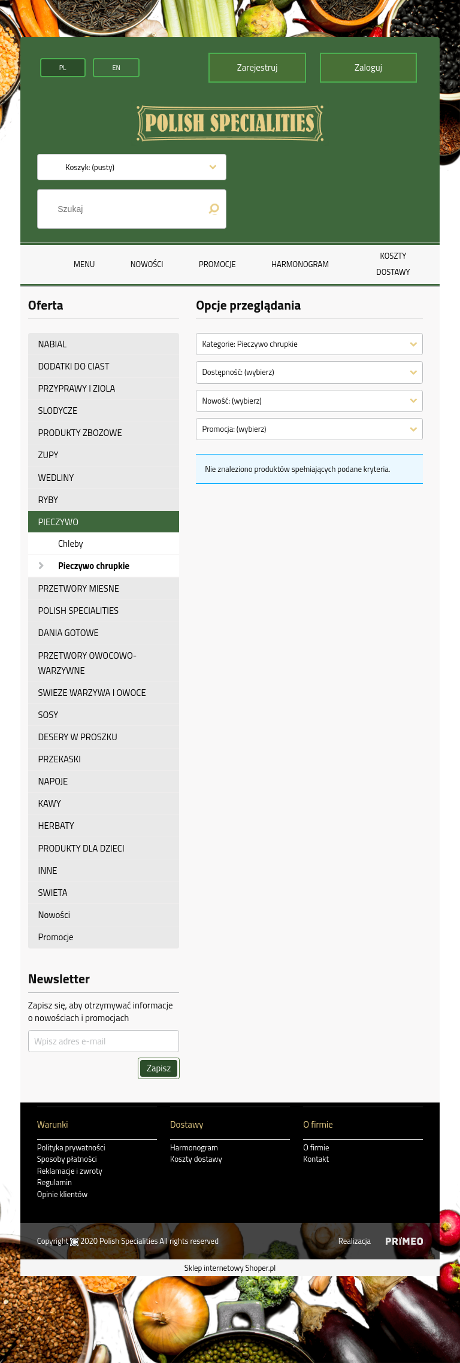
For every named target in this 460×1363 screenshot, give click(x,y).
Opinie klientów (62, 1194)
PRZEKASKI (59, 759)
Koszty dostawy (196, 1159)
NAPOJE (53, 781)
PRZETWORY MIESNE (79, 588)
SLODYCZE (58, 410)
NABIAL (52, 344)
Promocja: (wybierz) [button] (234, 429)
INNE (48, 870)
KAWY (49, 803)
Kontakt (316, 1159)
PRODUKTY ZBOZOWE (80, 433)
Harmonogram (194, 1147)
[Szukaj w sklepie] (125, 209)
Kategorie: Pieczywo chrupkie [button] (249, 344)
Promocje (56, 937)
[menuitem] (84, 264)
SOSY (48, 715)
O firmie (316, 1147)
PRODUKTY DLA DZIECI (81, 848)
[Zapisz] (158, 1068)
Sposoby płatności (67, 1159)
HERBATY (56, 825)
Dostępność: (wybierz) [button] (238, 372)
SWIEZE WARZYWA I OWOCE (92, 692)
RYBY (48, 500)
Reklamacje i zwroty (69, 1171)
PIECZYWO (58, 522)
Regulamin (54, 1182)
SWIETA (53, 892)
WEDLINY (56, 477)
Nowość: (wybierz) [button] (231, 401)
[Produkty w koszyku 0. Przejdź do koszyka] (89, 167)
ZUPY (48, 455)
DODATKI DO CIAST (74, 366)
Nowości (54, 915)
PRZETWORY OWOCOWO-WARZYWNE (87, 663)
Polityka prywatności (71, 1147)
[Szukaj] (213, 209)
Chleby (70, 543)
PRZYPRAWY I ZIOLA (77, 388)
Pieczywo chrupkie (93, 566)
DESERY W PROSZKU (77, 737)
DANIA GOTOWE (68, 633)
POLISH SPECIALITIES (78, 610)
